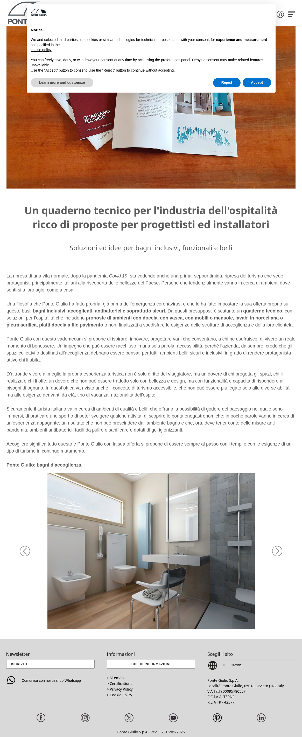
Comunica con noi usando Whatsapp (43, 680)
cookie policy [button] (41, 50)
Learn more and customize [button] (62, 82)
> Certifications (119, 683)
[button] (25, 551)
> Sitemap (115, 677)
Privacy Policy (121, 689)
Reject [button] (226, 82)
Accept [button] (257, 82)
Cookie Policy (121, 694)
